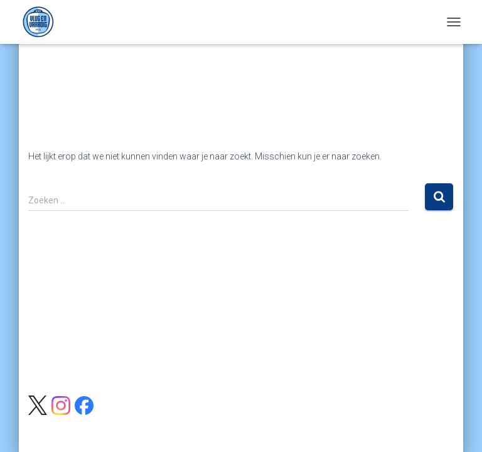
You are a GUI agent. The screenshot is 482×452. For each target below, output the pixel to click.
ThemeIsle (289, 422)
